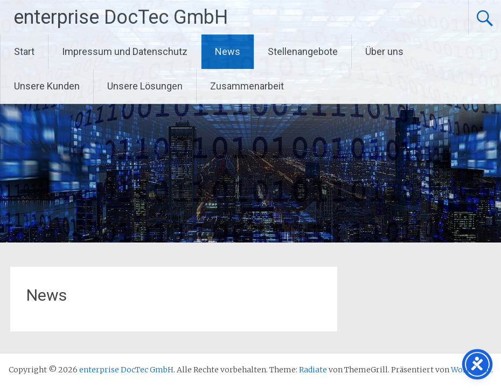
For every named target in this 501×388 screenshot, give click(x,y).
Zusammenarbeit (247, 86)
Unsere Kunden (47, 86)
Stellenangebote (303, 51)
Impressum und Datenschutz (124, 51)
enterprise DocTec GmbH (120, 17)
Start (24, 51)
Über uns (384, 51)
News (227, 51)
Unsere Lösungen (145, 86)
